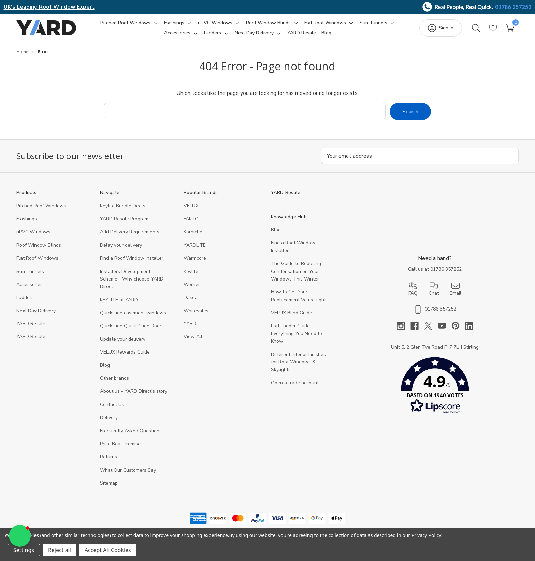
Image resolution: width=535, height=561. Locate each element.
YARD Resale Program (124, 219)
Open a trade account (295, 382)
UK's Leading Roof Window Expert (49, 7)
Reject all (59, 550)
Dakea (191, 297)
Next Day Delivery (36, 310)
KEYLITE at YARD (119, 300)
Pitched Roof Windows (41, 206)
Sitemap (109, 483)
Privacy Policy (426, 535)
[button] (434, 386)
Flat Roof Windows (37, 258)
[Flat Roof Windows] (325, 23)
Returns (108, 457)
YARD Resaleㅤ (30, 336)
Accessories (29, 284)
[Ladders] (212, 33)
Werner (192, 284)
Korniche (193, 232)
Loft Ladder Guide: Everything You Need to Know (296, 333)
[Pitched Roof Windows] (125, 23)
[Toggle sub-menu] (154, 23)
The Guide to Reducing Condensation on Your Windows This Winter (296, 271)
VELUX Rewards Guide (125, 352)
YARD (190, 323)
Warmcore (195, 258)
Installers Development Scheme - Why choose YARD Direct (131, 279)
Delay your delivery (121, 245)
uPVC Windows (33, 232)
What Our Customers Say (128, 470)
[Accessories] (177, 33)
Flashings (26, 219)
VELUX (191, 206)
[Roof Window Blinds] (268, 23)
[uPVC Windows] (215, 23)
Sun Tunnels (30, 271)
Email (455, 289)
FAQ (413, 289)
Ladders (25, 297)
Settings (23, 550)
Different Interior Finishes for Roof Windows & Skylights (298, 362)
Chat (434, 289)
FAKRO (191, 219)
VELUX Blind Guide (291, 313)
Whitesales (196, 310)
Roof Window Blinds (38, 245)
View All (193, 336)
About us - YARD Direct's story (133, 391)
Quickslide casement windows (133, 313)
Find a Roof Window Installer (131, 258)
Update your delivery (122, 339)
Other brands (114, 378)
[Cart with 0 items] (510, 28)
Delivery (109, 417)
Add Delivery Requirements (129, 232)
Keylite (191, 271)
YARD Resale (30, 323)
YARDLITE (195, 245)
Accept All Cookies (108, 550)
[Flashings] (174, 23)
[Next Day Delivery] (254, 33)
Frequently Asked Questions (131, 431)
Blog (105, 365)
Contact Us (112, 404)
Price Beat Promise (120, 444)
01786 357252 (513, 6)
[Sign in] (440, 28)
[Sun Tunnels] (373, 23)
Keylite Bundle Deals (122, 206)
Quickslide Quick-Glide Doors (132, 325)
